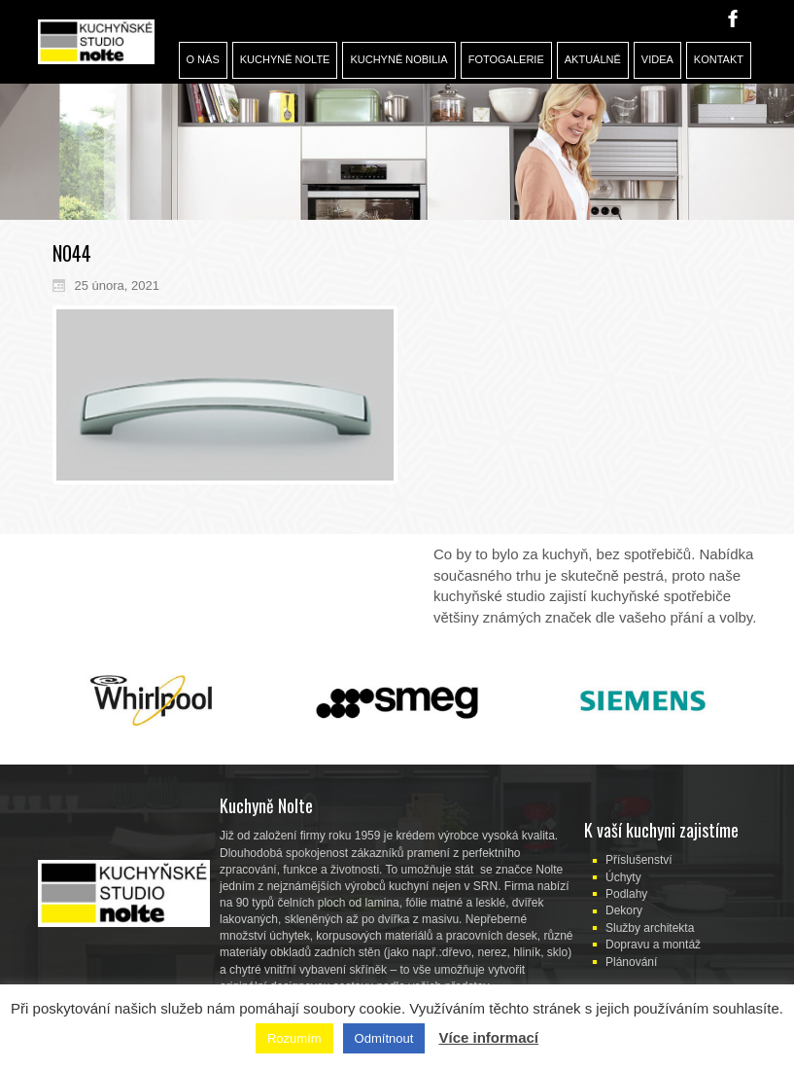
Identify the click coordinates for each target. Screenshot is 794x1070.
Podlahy (626, 894)
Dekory (623, 910)
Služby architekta (649, 928)
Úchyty (623, 877)
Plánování (631, 962)
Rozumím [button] (294, 1038)
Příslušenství (639, 860)
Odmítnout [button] (384, 1038)
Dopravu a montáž (653, 944)
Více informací (488, 1037)
